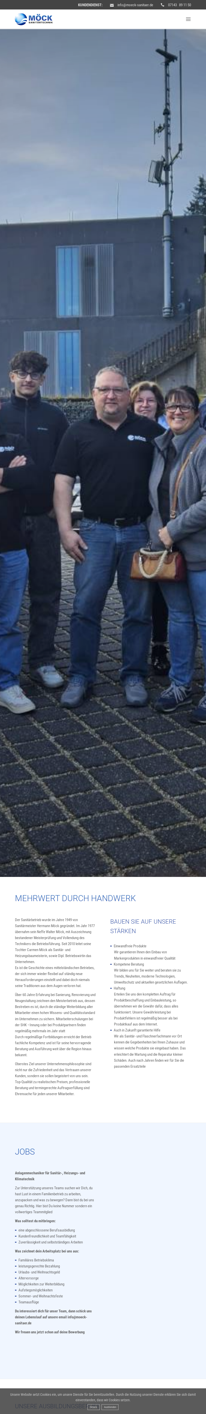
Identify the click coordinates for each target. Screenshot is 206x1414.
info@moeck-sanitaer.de (135, 5)
